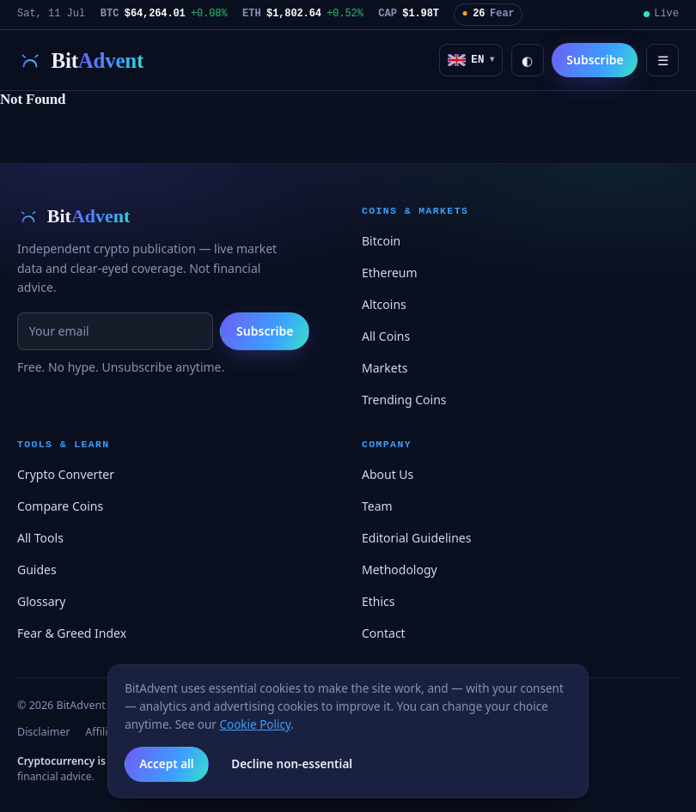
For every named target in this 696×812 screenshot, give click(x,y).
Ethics (378, 601)
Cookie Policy (254, 724)
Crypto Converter (65, 474)
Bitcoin (381, 241)
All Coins (386, 336)
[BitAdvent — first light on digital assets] (80, 60)
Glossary (41, 601)
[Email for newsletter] (115, 331)
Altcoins (384, 304)
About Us (387, 474)
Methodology (399, 569)
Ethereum (390, 272)
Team (377, 506)
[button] (470, 60)
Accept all (166, 764)
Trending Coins (404, 399)
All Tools (40, 538)
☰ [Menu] (663, 60)
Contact (384, 633)
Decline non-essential (291, 764)
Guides (37, 569)
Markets (384, 368)
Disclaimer (43, 731)
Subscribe (594, 60)
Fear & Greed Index (71, 633)
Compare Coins (60, 506)
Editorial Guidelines (416, 538)
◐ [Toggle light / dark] (527, 60)
